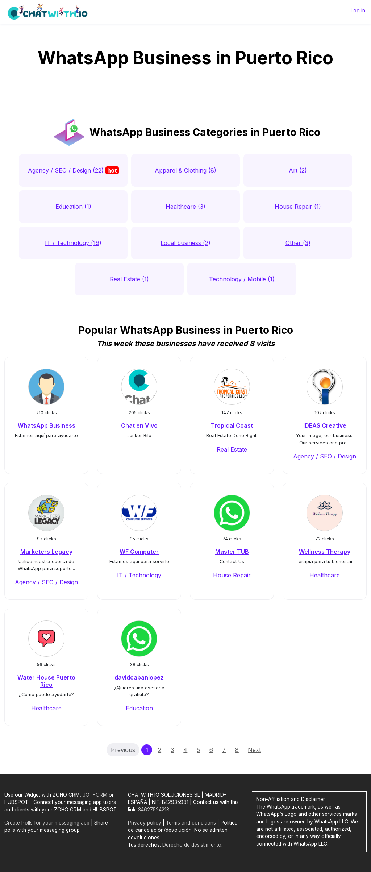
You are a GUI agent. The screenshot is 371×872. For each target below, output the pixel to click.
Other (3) (297, 242)
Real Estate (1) (129, 279)
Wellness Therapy (324, 551)
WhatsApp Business (46, 425)
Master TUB (232, 551)
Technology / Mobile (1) (242, 279)
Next (254, 749)
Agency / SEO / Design (324, 456)
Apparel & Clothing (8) (185, 170)
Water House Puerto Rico (46, 681)
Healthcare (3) (185, 206)
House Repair (232, 575)
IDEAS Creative (324, 425)
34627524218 (154, 810)
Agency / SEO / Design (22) (73, 170)
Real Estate (232, 449)
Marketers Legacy (46, 551)
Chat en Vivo (139, 425)
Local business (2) (185, 242)
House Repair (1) (298, 206)
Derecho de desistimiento (191, 845)
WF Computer (139, 551)
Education (139, 708)
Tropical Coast (232, 425)
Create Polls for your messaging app (46, 823)
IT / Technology (139, 575)
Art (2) (298, 170)
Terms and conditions (191, 823)
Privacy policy (144, 823)
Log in (358, 10)
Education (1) (73, 206)
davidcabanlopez (139, 677)
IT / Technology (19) (73, 242)
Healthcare (324, 575)
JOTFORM (95, 795)
